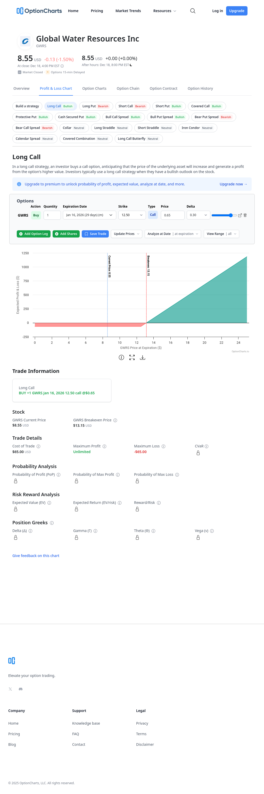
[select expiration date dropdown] (89, 215)
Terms (141, 733)
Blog (12, 744)
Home (73, 10)
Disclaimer (145, 744)
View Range (222, 234)
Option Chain (128, 88)
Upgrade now (234, 184)
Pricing (97, 10)
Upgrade (236, 10)
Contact (78, 744)
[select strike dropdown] (132, 215)
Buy (36, 215)
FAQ (75, 733)
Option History (200, 88)
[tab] (27, 106)
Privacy (142, 723)
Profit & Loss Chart (56, 88)
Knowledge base (86, 723)
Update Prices (127, 234)
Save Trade (95, 234)
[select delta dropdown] (198, 215)
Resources (165, 10)
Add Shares (66, 234)
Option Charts (94, 88)
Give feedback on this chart (35, 555)
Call (153, 214)
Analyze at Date (173, 234)
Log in (217, 10)
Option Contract (163, 88)
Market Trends (128, 10)
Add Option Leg (33, 234)
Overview (21, 88)
